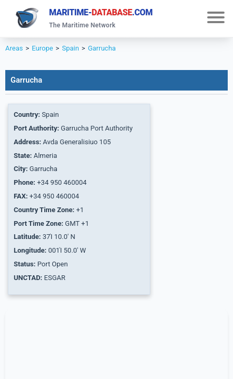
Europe (42, 48)
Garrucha (102, 48)
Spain (70, 48)
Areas (14, 48)
